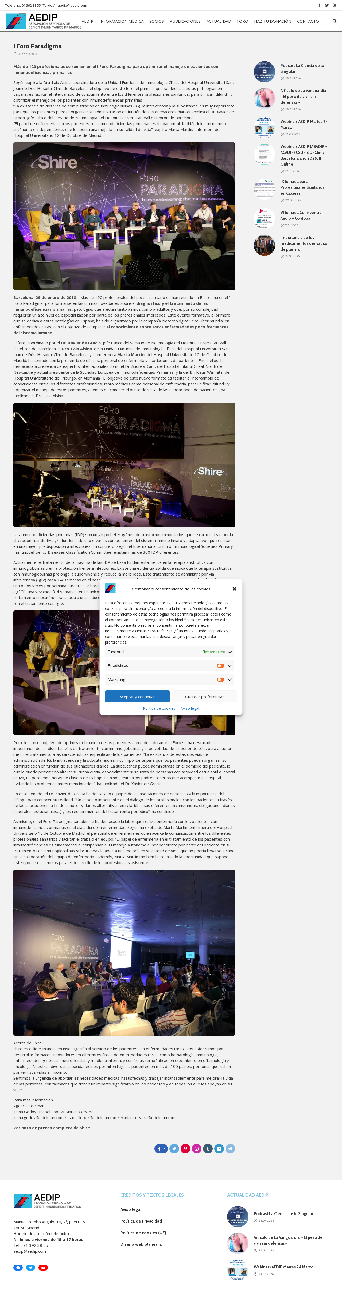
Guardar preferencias (204, 696)
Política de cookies (159, 708)
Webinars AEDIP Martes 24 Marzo (283, 1267)
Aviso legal (190, 708)
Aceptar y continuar (137, 696)
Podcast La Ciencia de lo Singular (283, 1213)
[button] (234, 589)
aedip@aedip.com (72, 5)
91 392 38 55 (35, 1245)
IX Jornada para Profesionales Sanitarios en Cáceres (302, 187)
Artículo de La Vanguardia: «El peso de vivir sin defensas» (304, 96)
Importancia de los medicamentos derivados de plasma (304, 243)
